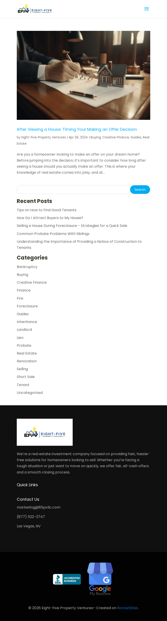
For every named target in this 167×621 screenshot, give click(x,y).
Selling (22, 369)
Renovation (27, 361)
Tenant (23, 384)
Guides (136, 137)
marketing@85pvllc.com (38, 507)
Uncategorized (30, 392)
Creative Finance (115, 137)
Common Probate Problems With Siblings (53, 233)
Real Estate (27, 353)
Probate (24, 345)
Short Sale (26, 376)
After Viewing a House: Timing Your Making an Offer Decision (77, 129)
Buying (96, 137)
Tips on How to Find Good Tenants (46, 210)
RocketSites (127, 607)
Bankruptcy (27, 266)
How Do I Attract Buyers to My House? (50, 217)
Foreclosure (27, 306)
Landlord (24, 329)
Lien (20, 337)
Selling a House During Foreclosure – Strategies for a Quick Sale (72, 225)
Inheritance (27, 321)
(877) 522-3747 (31, 516)
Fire (20, 298)
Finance (24, 290)
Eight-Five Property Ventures (43, 137)
